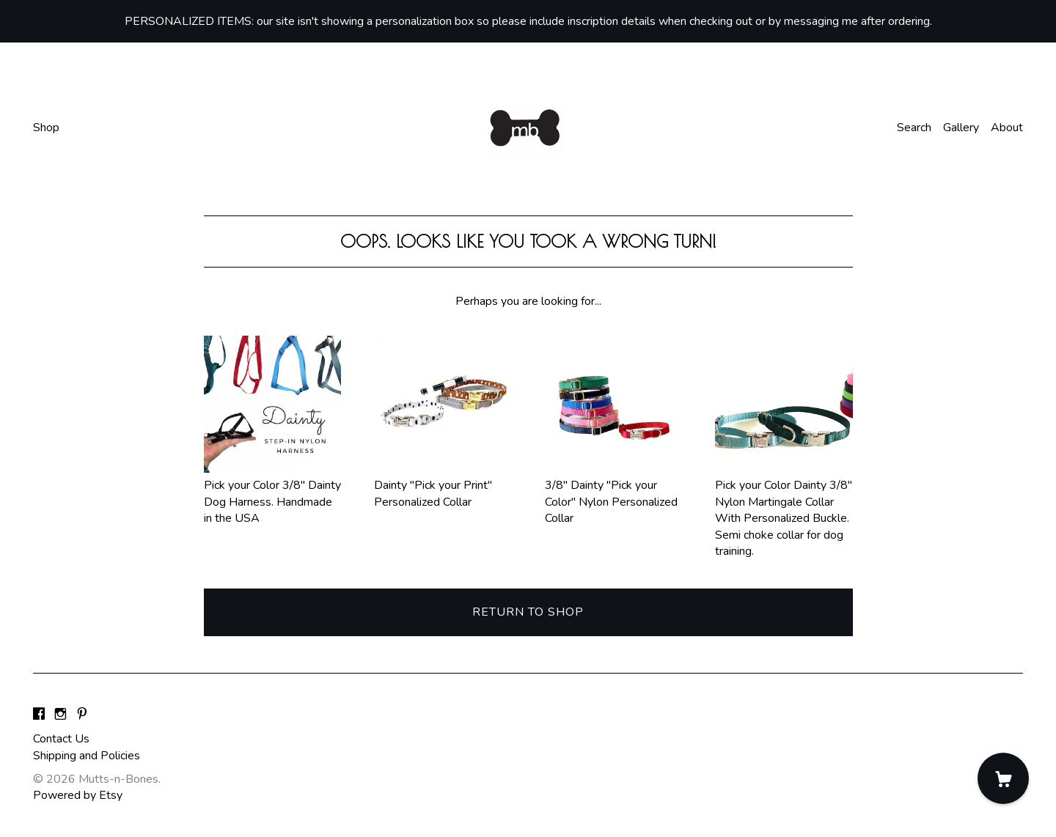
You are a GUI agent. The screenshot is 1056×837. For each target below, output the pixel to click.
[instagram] (60, 715)
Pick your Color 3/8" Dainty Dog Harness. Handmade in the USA (273, 493)
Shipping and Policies (86, 756)
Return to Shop (528, 612)
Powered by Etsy (77, 795)
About (1007, 127)
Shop (46, 127)
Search (914, 127)
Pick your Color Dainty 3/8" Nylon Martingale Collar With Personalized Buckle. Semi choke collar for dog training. (784, 510)
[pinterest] (82, 715)
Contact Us (61, 739)
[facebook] (39, 715)
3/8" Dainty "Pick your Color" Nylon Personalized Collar (614, 493)
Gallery (961, 127)
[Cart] (1003, 778)
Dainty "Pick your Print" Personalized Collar (443, 485)
